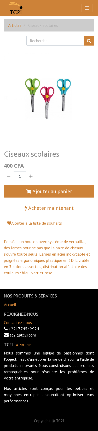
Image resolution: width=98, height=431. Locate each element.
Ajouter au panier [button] (49, 191)
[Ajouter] (31, 176)
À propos (24, 345)
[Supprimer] (9, 176)
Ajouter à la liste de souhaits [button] (34, 223)
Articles (14, 25)
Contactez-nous (18, 322)
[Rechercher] (89, 41)
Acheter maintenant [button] (49, 208)
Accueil (10, 304)
